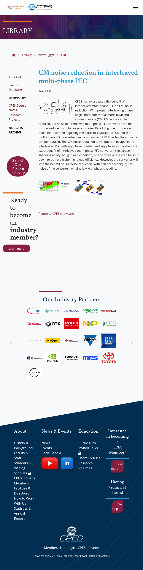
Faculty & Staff (21, 455)
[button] (10, 343)
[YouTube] (50, 463)
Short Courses (89, 458)
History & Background (23, 445)
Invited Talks (88, 450)
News (46, 443)
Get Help (117, 506)
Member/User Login (59, 547)
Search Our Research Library (20, 166)
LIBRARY (15, 77)
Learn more (16, 248)
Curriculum (87, 443)
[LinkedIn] (67, 463)
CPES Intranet (88, 547)
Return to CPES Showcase (56, 214)
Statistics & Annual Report (22, 513)
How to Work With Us (24, 501)
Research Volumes (85, 465)
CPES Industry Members (25, 480)
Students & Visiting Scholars (22, 468)
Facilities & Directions (22, 490)
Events (47, 448)
